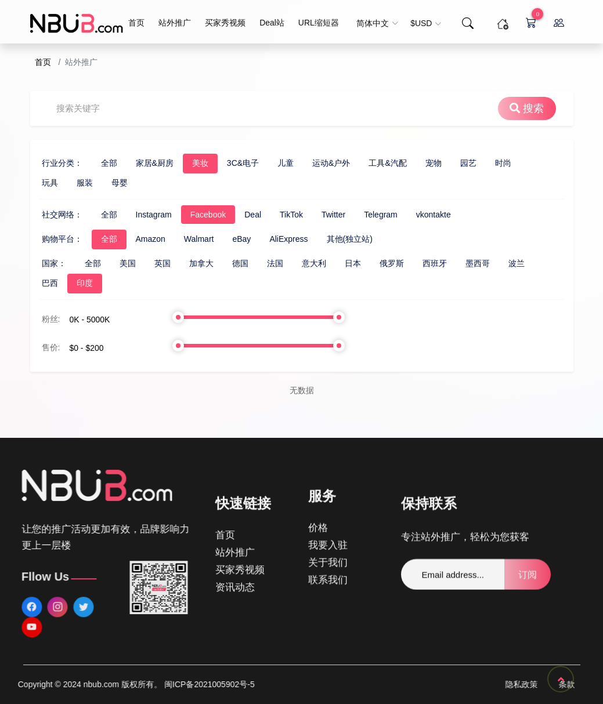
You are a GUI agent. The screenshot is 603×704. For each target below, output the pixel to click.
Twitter (282, 214)
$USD (426, 23)
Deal (202, 214)
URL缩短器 (318, 22)
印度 (34, 283)
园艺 (417, 163)
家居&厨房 (103, 163)
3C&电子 (192, 163)
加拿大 (150, 263)
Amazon (99, 239)
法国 (224, 263)
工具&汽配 (337, 163)
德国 (189, 263)
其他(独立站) (299, 239)
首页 (136, 22)
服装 (34, 182)
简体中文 (377, 23)
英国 (111, 263)
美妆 (149, 163)
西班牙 (383, 263)
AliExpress (238, 239)
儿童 (234, 163)
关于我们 (328, 504)
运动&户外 (280, 163)
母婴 (68, 182)
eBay (191, 239)
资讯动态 (235, 616)
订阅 (527, 602)
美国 (76, 263)
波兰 (465, 263)
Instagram (103, 214)
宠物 (382, 163)
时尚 (452, 163)
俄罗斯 (340, 263)
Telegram (330, 214)
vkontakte (382, 214)
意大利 (263, 263)
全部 (58, 163)
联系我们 (328, 521)
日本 (302, 263)
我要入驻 (328, 486)
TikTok (240, 214)
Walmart (148, 239)
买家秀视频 (225, 22)
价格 (318, 469)
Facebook (157, 214)
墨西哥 (426, 263)
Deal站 (271, 22)
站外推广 (174, 22)
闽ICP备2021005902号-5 (65, 684)
